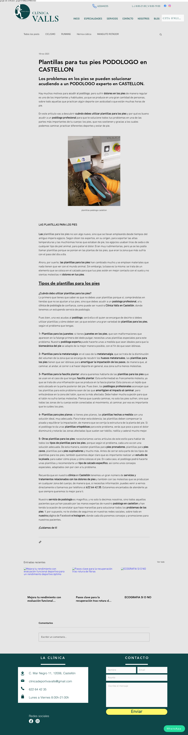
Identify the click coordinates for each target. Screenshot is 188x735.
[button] (160, 34)
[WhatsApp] (174, 728)
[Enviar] (136, 712)
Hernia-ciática (84, 34)
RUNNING (66, 34)
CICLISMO (50, 34)
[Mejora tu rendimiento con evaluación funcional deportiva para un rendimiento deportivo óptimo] (45, 580)
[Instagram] (169, 5)
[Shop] (23, 696)
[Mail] (23, 681)
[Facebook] (165, 5)
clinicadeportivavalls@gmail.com (50, 681)
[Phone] (95, 6)
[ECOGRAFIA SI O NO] (142, 580)
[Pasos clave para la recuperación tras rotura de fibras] (94, 580)
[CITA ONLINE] (173, 18)
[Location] (23, 673)
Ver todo (160, 562)
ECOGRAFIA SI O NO (138, 597)
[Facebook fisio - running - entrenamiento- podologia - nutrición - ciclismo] (31, 721)
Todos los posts (31, 34)
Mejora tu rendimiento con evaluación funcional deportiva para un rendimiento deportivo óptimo (44, 599)
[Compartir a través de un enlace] (40, 542)
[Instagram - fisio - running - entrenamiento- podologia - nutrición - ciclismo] (38, 721)
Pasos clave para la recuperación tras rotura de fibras (93, 599)
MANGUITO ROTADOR (108, 34)
